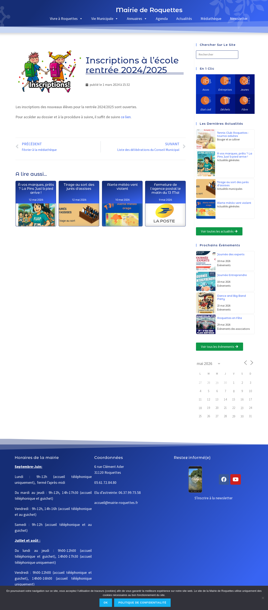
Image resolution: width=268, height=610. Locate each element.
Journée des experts (231, 254)
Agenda (162, 18)
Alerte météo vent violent (122, 233)
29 (216, 383)
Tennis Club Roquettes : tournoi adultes (233, 134)
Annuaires (137, 18)
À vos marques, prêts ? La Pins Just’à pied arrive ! (36, 203)
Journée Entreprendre (232, 275)
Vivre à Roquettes (66, 18)
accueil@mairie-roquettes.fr (116, 502)
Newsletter (238, 18)
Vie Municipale (104, 18)
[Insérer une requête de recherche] (217, 54)
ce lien (126, 117)
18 (200, 408)
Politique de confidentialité (142, 602)
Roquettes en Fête (229, 318)
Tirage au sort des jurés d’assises (79, 212)
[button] (219, 231)
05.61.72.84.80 (105, 482)
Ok (106, 602)
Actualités (184, 18)
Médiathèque (211, 18)
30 (242, 416)
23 (242, 408)
